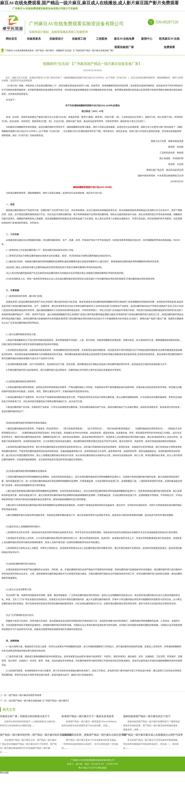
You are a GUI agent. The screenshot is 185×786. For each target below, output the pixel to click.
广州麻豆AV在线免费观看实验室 (19, 50)
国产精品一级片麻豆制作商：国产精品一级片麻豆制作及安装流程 (36, 734)
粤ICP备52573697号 (88, 768)
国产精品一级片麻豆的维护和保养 (25, 695)
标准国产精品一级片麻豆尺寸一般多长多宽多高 (88, 716)
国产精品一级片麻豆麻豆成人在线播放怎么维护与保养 (153, 734)
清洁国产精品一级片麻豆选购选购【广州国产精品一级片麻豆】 (39, 701)
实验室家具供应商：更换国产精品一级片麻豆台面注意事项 (94, 734)
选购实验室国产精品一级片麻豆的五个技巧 (146, 716)
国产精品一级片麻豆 (45, 50)
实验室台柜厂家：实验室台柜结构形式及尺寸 (25, 716)
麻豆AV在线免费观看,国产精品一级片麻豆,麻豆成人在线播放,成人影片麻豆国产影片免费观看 (89, 2)
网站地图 (102, 768)
